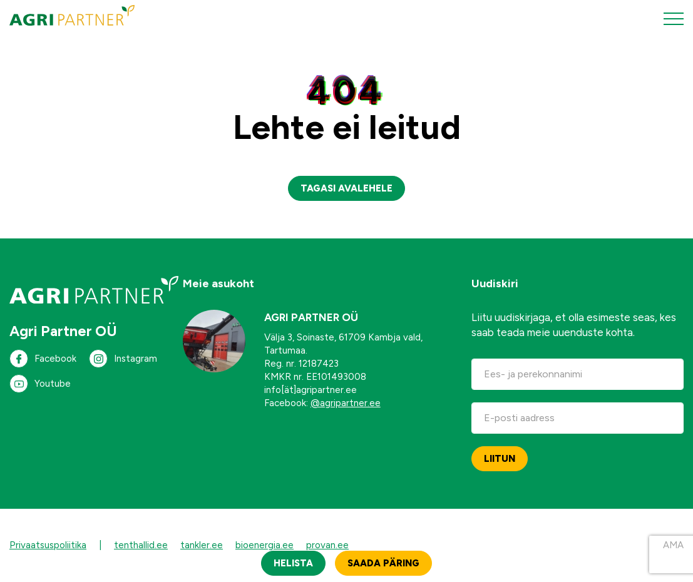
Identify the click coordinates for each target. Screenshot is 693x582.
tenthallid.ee (141, 545)
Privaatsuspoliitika (47, 545)
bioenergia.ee (264, 545)
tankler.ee (201, 545)
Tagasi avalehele (346, 188)
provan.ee (327, 545)
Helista (293, 563)
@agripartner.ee (346, 403)
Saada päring (383, 563)
